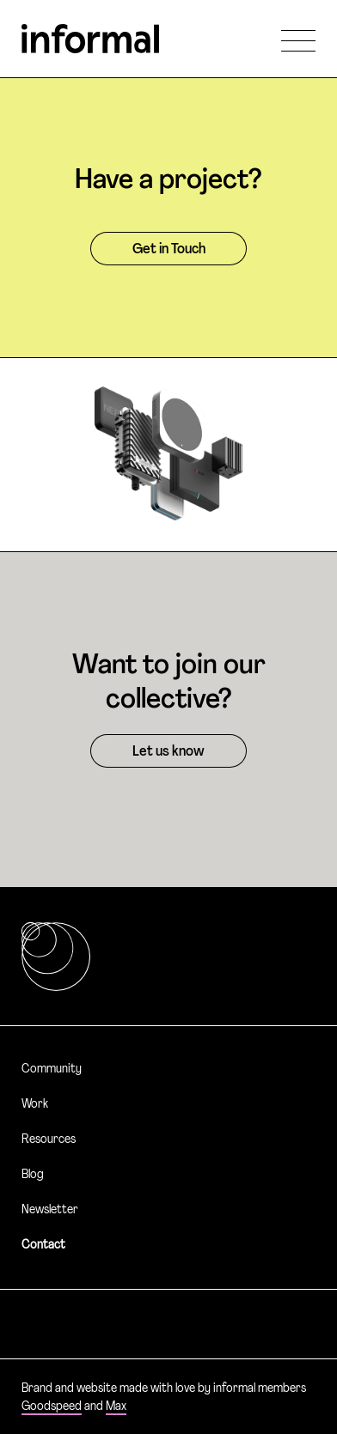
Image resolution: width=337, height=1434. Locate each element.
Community (51, 1069)
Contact (43, 1245)
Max (116, 1407)
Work (34, 1104)
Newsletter (49, 1210)
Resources (48, 1139)
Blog (32, 1175)
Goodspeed (51, 1407)
